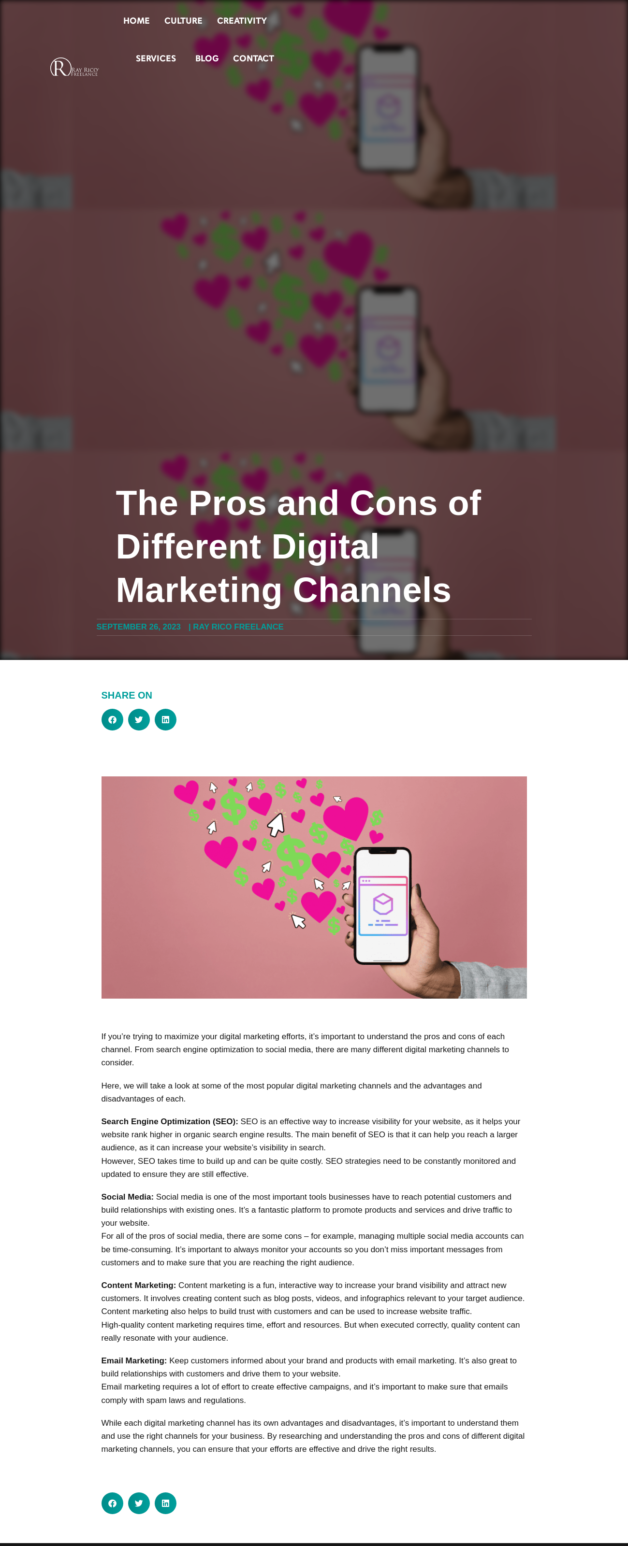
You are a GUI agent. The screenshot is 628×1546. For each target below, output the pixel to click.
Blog (498, 21)
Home (282, 21)
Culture (329, 21)
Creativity (387, 21)
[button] (112, 719)
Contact (544, 21)
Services (449, 21)
